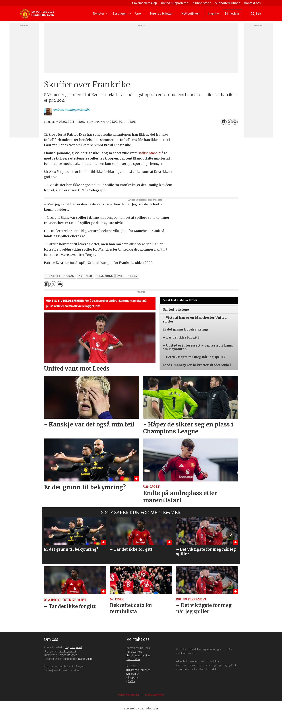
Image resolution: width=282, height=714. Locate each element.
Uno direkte (133, 659)
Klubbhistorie (201, 3)
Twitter (133, 666)
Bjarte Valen (85, 659)
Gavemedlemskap (144, 3)
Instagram (134, 673)
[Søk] (252, 13)
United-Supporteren (174, 3)
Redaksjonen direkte (138, 655)
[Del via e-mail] (235, 122)
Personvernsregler (129, 694)
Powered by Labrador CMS (141, 708)
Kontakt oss (252, 3)
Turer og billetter (161, 13)
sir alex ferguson (60, 276)
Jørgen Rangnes (68, 655)
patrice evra (127, 276)
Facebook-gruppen (139, 670)
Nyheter (98, 13)
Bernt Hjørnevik (67, 651)
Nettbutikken (190, 13)
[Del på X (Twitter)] (229, 122)
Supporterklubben (227, 3)
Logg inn (213, 13)
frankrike (104, 276)
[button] (231, 534)
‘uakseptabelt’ (149, 153)
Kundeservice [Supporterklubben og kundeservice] (134, 651)
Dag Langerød (73, 647)
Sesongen (120, 13)
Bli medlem (232, 13)
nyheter (85, 276)
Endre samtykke (154, 694)
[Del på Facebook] (223, 122)
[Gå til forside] (37, 13)
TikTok (131, 681)
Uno (138, 13)
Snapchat (133, 677)
